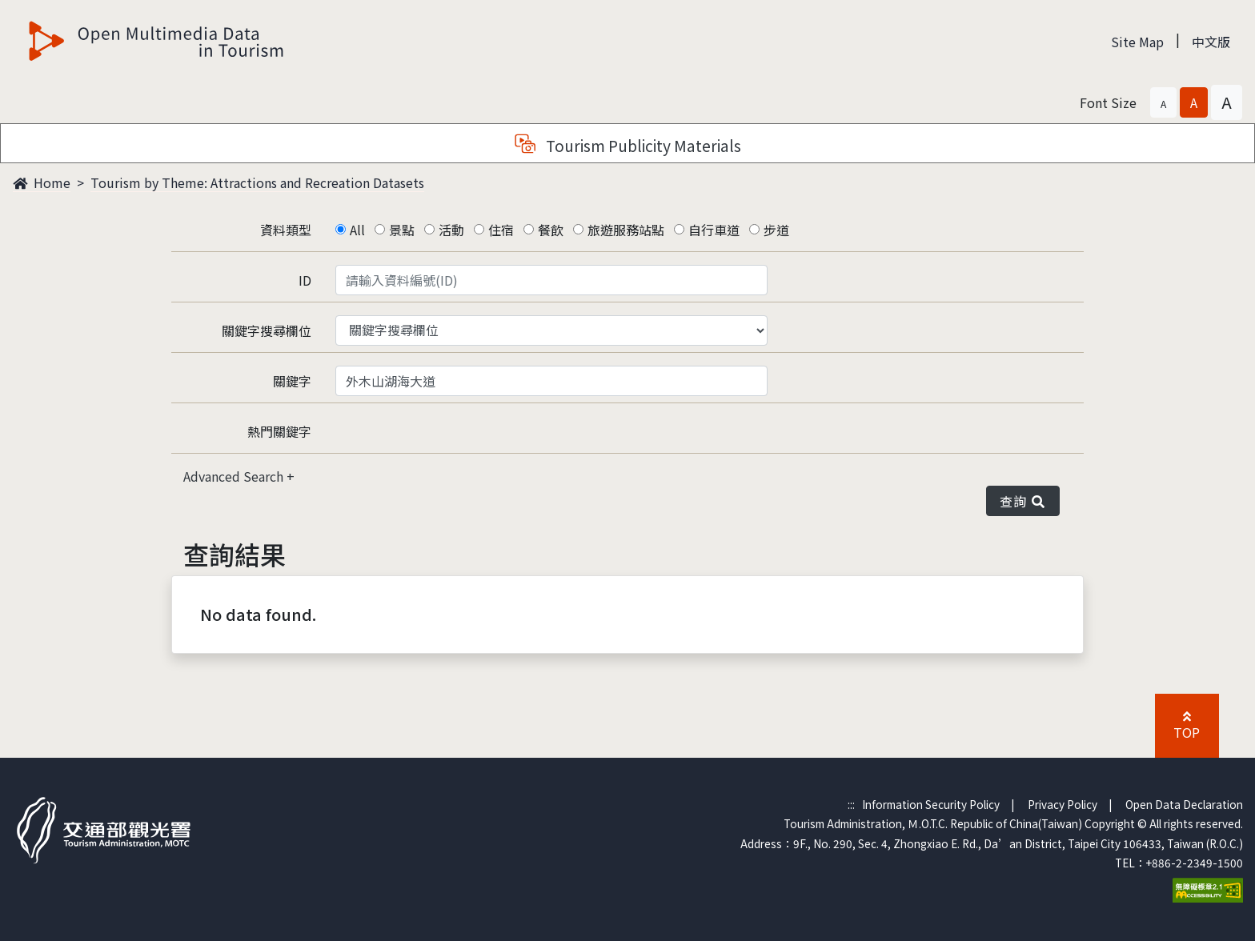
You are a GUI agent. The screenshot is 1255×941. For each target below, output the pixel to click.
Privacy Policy (1062, 804)
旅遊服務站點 (625, 229)
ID (305, 280)
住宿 (501, 229)
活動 (451, 229)
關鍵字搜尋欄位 (266, 330)
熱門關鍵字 (279, 431)
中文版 (1211, 41)
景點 (402, 229)
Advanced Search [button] (235, 476)
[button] (1163, 102)
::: (851, 804)
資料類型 (285, 229)
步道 (776, 229)
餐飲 (550, 229)
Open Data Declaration (1184, 804)
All (357, 229)
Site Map (1137, 41)
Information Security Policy (931, 804)
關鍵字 (292, 380)
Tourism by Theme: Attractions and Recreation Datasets (257, 182)
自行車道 (714, 229)
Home (41, 182)
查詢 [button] (1023, 501)
